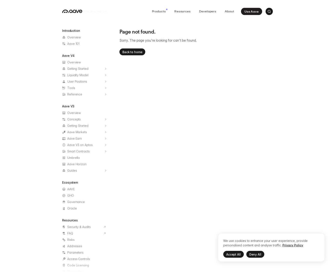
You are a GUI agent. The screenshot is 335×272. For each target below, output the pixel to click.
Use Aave (251, 11)
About (229, 11)
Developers (207, 11)
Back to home (132, 52)
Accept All (233, 254)
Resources (182, 11)
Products (160, 11)
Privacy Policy (292, 245)
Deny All (255, 254)
